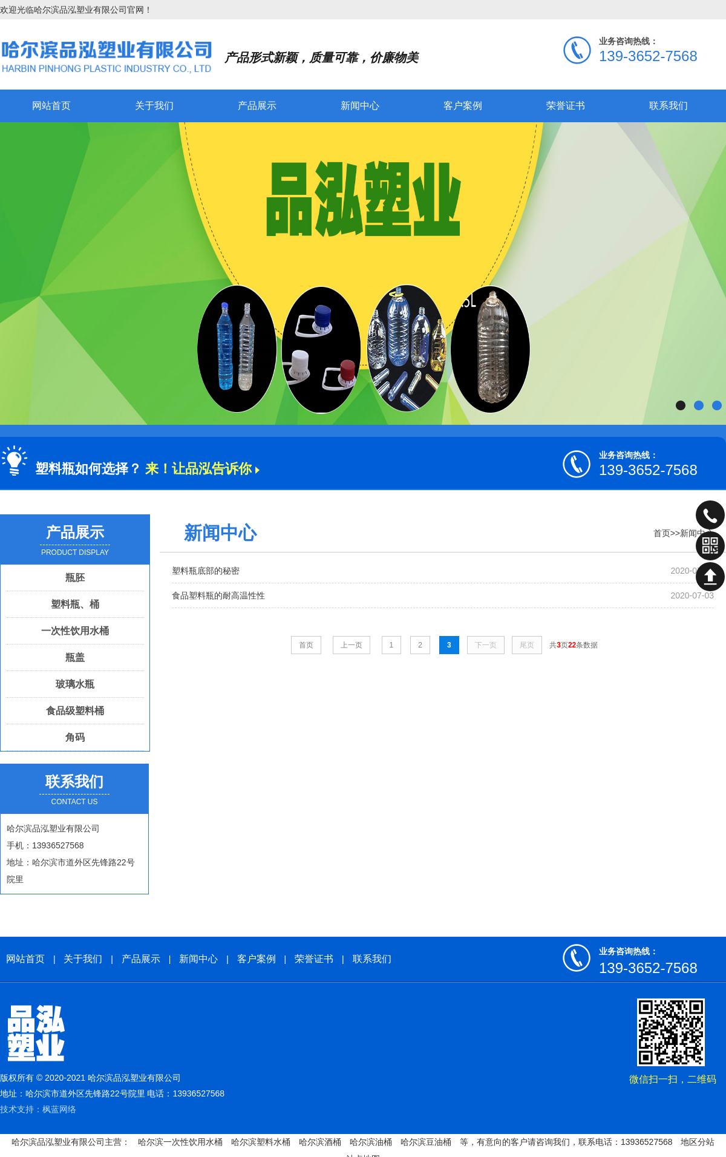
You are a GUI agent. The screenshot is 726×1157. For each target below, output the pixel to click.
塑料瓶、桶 (75, 604)
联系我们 (668, 105)
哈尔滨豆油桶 (426, 1142)
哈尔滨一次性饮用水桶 (180, 1142)
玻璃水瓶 (75, 684)
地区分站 (698, 1142)
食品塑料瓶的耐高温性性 (218, 595)
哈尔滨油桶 (371, 1142)
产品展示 (257, 105)
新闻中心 (360, 105)
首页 (661, 533)
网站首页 (51, 105)
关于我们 (154, 105)
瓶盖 (75, 657)
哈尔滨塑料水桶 (260, 1142)
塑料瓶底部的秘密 (206, 570)
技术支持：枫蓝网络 (38, 1109)
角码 (75, 737)
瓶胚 (75, 577)
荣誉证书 (565, 105)
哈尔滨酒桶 (320, 1142)
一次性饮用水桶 (75, 631)
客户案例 (462, 105)
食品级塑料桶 (75, 711)
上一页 (351, 645)
